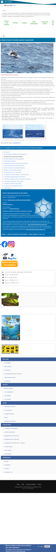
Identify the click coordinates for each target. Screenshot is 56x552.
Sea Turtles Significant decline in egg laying (13, 158)
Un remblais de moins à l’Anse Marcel (12, 172)
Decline (47, 547)
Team (22, 484)
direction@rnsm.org (8, 204)
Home (3, 36)
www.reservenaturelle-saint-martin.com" (35, 229)
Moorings (15, 22)
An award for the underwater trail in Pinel (13, 185)
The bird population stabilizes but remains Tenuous (15, 154)
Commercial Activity (44, 22)
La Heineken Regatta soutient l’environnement (14, 176)
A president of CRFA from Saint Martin (12, 183)
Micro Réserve (7, 188)
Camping (24, 22)
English (7, 5)
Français (13, 5)
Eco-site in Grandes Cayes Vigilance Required (14, 168)
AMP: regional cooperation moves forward (13, 181)
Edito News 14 (7, 152)
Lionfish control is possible (10, 161)
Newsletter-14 (17, 143)
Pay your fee (53, 22)
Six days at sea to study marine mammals (13, 156)
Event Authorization (34, 22)
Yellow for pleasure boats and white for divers (14, 165)
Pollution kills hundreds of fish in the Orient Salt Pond (16, 163)
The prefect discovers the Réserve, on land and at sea (16, 174)
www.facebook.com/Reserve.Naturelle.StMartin (19, 200)
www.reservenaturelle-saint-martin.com (37, 224)
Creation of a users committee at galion (12, 170)
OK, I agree (40, 547)
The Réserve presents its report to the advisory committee (17, 179)
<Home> (4, 10)
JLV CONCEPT (30, 488)
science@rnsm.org (14, 208)
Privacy (39, 484)
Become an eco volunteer (6, 22)
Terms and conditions (31, 484)
